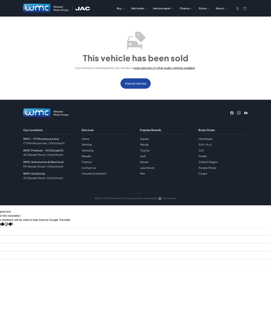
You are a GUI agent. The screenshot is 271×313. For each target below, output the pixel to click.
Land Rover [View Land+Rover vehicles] (147, 169)
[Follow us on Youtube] (246, 114)
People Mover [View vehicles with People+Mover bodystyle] (207, 169)
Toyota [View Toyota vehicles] (144, 151)
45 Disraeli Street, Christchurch (43, 179)
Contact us (89, 169)
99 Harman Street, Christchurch (43, 167)
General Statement (94, 175)
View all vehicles (135, 84)
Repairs (86, 157)
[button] (237, 8)
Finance (87, 163)
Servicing (87, 151)
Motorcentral (167, 199)
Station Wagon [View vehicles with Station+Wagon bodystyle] (208, 163)
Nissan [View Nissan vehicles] (144, 163)
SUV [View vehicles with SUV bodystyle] (201, 151)
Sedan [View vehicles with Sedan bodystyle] (202, 157)
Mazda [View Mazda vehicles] (144, 146)
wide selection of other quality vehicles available (164, 68)
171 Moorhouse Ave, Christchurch (44, 144)
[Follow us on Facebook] (232, 114)
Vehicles (87, 146)
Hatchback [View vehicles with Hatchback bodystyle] (205, 140)
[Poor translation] (8, 225)
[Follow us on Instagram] (239, 114)
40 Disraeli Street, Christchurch (43, 156)
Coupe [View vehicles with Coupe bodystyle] (202, 175)
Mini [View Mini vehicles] (142, 175)
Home (85, 140)
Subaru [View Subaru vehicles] (144, 140)
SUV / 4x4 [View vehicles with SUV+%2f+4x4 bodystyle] (205, 146)
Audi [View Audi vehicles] (143, 157)
